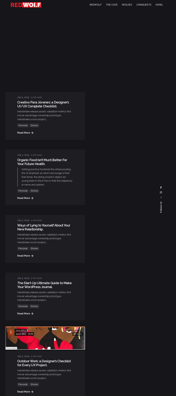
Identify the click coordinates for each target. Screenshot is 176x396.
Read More (25, 56)
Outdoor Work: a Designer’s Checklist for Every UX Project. (44, 287)
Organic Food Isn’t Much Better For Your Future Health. (42, 86)
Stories (34, 49)
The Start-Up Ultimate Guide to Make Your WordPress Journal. (44, 209)
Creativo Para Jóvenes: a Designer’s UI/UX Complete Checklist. (43, 28)
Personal (22, 49)
